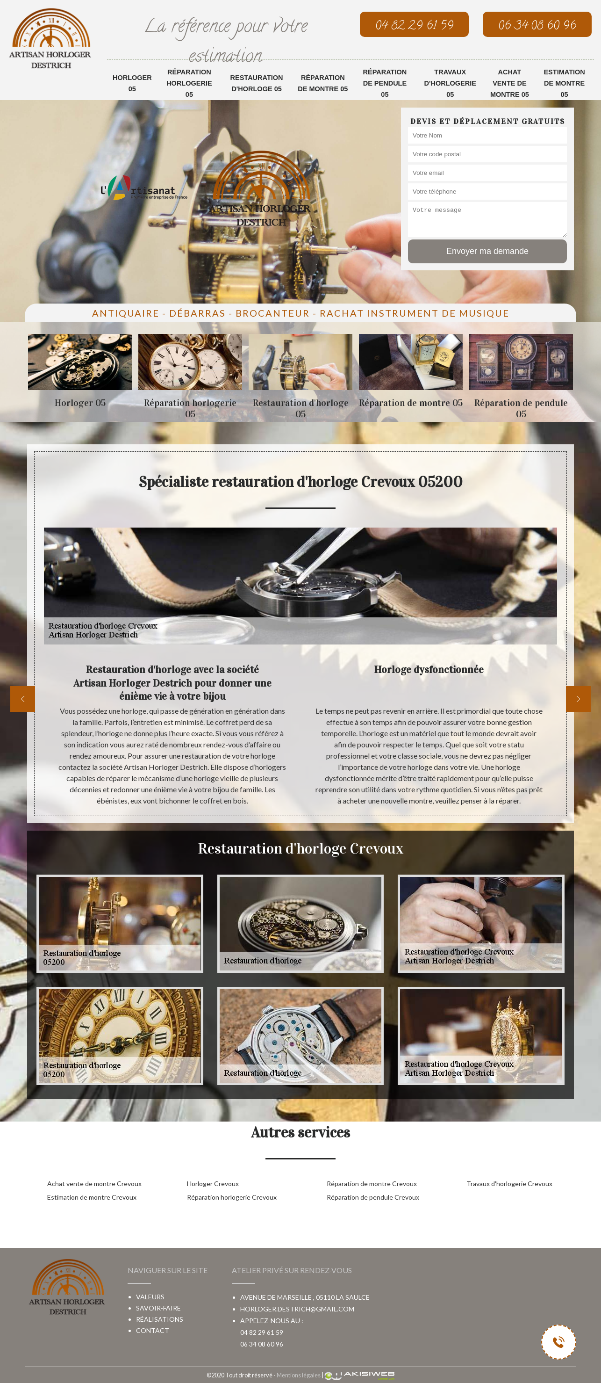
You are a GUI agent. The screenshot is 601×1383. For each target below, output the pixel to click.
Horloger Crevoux (213, 1183)
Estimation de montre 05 (564, 83)
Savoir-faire (158, 1308)
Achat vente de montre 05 (509, 83)
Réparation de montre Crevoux (372, 1183)
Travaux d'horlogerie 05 (450, 83)
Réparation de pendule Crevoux (373, 1197)
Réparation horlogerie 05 (189, 83)
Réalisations (159, 1319)
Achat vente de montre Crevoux (94, 1183)
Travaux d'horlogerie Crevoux (509, 1183)
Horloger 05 (132, 83)
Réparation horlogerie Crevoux (232, 1197)
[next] (578, 699)
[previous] (22, 699)
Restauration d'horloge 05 (256, 83)
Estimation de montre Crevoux (91, 1197)
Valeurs (150, 1297)
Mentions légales (299, 1375)
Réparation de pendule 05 (385, 83)
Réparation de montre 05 (323, 83)
